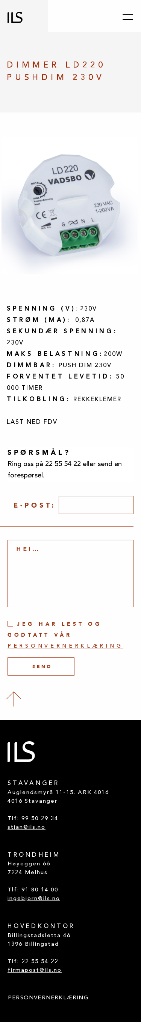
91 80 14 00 (39, 890)
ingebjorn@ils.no (34, 899)
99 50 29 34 (39, 819)
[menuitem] (48, 998)
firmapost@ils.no (35, 970)
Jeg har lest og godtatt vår (65, 634)
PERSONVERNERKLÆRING (48, 998)
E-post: (35, 505)
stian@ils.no (26, 827)
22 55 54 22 (39, 962)
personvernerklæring (65, 646)
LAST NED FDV (32, 422)
